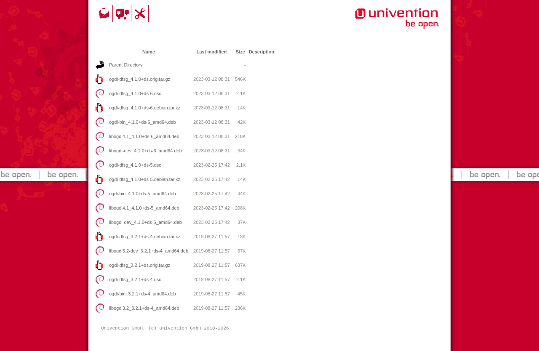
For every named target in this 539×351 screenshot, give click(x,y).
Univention (380, 23)
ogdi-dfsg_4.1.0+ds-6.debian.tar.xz (144, 107)
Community (123, 13)
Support (141, 13)
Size (240, 51)
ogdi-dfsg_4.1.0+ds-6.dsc (135, 93)
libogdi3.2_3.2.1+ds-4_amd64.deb (144, 308)
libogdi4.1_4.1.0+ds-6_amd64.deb (144, 136)
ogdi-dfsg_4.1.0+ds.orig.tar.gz (139, 79)
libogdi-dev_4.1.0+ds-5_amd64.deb (145, 222)
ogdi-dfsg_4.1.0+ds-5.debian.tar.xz (144, 179)
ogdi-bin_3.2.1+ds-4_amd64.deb (142, 293)
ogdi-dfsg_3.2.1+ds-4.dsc (135, 279)
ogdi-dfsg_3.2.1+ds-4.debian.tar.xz (144, 236)
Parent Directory (125, 64)
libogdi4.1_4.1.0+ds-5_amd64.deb (144, 207)
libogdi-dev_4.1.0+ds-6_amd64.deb (145, 150)
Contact (105, 13)
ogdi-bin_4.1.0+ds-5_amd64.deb (142, 193)
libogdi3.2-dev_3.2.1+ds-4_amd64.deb (148, 250)
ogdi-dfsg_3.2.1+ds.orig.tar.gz (139, 265)
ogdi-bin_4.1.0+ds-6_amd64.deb (142, 122)
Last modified (212, 51)
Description (262, 51)
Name (148, 51)
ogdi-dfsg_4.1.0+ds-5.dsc (135, 165)
